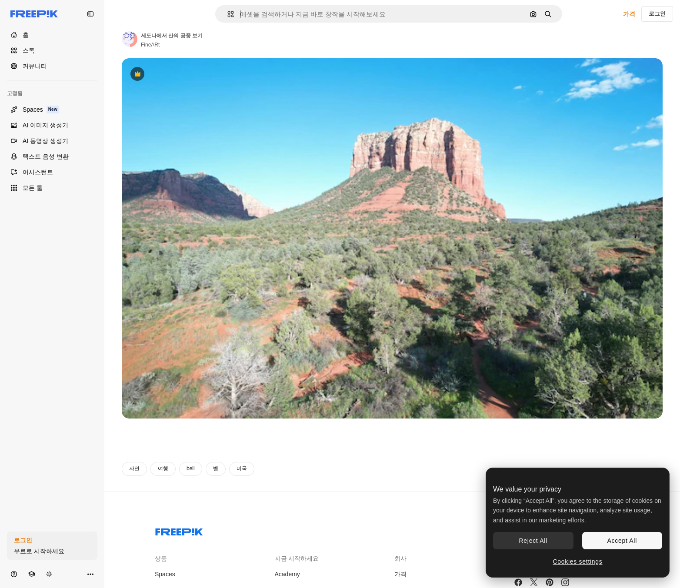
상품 (161, 558)
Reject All (533, 540)
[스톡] (52, 50)
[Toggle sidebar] (90, 14)
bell (191, 468)
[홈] (52, 35)
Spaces (165, 574)
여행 (163, 468)
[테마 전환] (49, 574)
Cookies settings (578, 561)
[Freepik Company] (179, 530)
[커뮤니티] (52, 66)
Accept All (622, 540)
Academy (287, 574)
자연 (134, 468)
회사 (400, 558)
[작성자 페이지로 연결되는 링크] (129, 39)
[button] (227, 14)
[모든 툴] (52, 188)
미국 (242, 468)
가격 (629, 13)
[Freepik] (34, 13)
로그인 (657, 13)
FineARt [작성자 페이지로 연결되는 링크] (150, 45)
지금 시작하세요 (297, 558)
